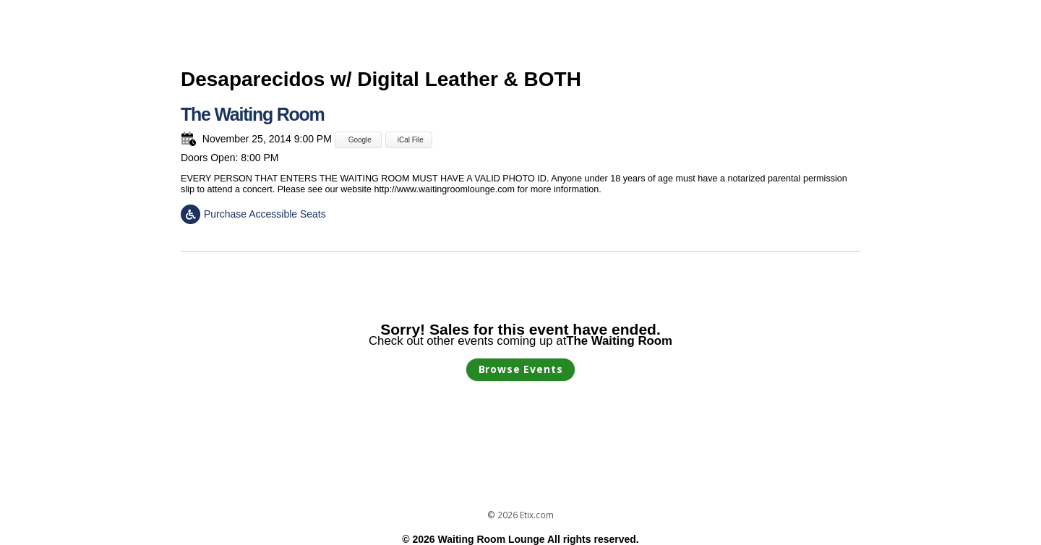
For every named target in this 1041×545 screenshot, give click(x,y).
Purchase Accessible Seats (253, 214)
